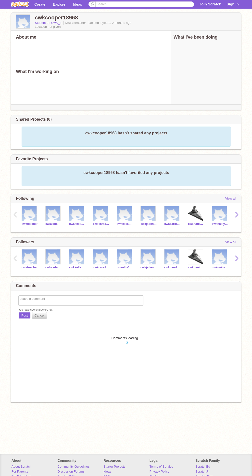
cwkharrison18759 (196, 224)
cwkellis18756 (125, 224)
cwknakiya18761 (220, 224)
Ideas (77, 4)
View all (230, 198)
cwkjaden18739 (148, 224)
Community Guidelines (73, 466)
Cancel (39, 315)
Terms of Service (161, 466)
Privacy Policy (159, 471)
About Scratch (22, 466)
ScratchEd (202, 466)
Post (24, 315)
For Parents (20, 471)
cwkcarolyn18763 (172, 224)
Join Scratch (210, 4)
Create (39, 4)
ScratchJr (202, 471)
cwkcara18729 (101, 224)
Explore (59, 4)
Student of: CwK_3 (48, 23)
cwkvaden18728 (53, 224)
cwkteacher (30, 224)
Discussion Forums (71, 471)
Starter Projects (114, 466)
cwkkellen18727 (77, 224)
